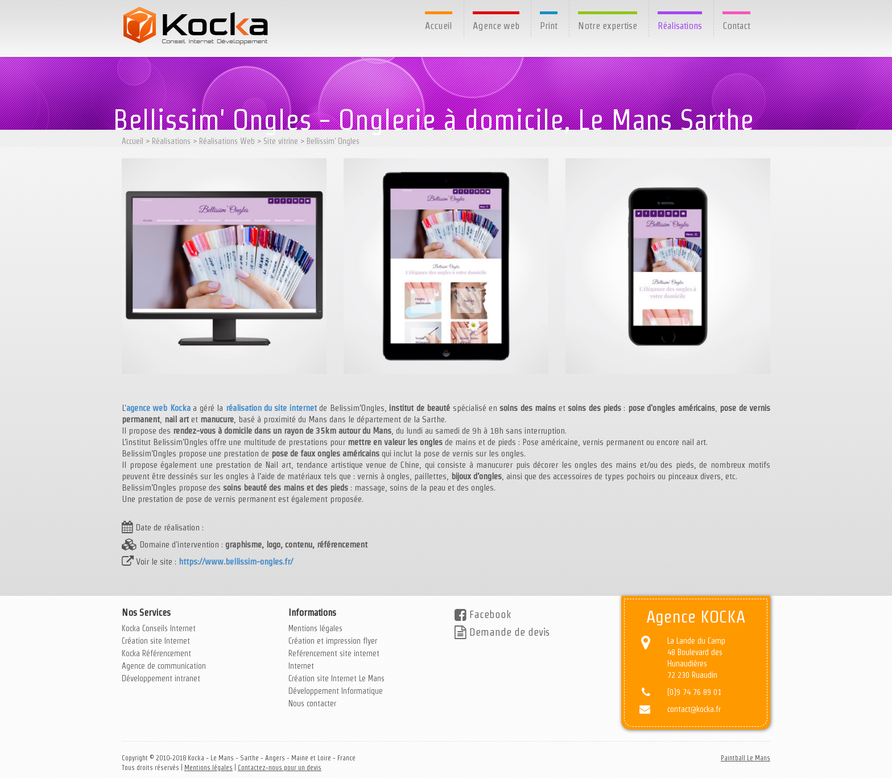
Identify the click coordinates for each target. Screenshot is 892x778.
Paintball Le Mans (745, 757)
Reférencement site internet (333, 653)
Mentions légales (315, 628)
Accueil (438, 25)
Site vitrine (280, 141)
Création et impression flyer (332, 640)
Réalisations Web (227, 141)
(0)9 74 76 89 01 (694, 692)
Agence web (496, 25)
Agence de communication (164, 665)
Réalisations (680, 25)
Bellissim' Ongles (333, 141)
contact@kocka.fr (694, 709)
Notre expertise (607, 25)
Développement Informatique (335, 690)
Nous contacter (312, 703)
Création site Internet (156, 640)
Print (549, 25)
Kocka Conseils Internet (159, 628)
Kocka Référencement (156, 653)
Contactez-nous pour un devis (279, 767)
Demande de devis (502, 632)
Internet (301, 665)
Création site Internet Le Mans (336, 678)
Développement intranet (161, 678)
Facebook (483, 614)
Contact (736, 25)
